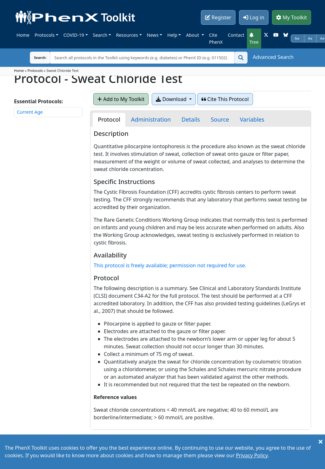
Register (218, 17)
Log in (253, 17)
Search (100, 35)
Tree (254, 39)
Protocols (45, 35)
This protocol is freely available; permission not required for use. (170, 265)
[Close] (320, 441)
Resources (127, 35)
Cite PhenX (216, 38)
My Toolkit (291, 17)
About (193, 35)
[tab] (108, 119)
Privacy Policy (252, 455)
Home (23, 35)
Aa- (297, 38)
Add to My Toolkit (120, 99)
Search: (35, 57)
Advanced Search (273, 57)
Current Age (30, 112)
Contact (236, 35)
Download (172, 99)
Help (172, 35)
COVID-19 (73, 35)
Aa (310, 38)
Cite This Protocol (225, 99)
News (153, 35)
